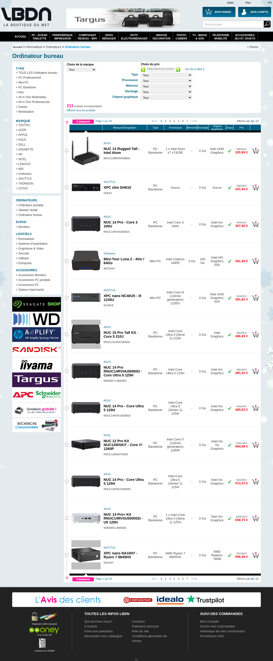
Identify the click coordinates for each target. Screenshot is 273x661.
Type (155, 127)
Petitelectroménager (134, 37)
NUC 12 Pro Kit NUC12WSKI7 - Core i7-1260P (123, 445)
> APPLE (22, 135)
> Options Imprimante (30, 289)
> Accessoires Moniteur (31, 275)
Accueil (21, 36)
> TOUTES (23, 125)
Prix (241, 127)
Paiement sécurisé (145, 626)
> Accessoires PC (27, 285)
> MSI (20, 169)
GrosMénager (109, 37)
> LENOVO (23, 164)
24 (257, 121)
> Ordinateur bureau (29, 215)
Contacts (90, 626)
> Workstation (25, 111)
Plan (248, 2)
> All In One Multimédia (31, 97)
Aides (230, 2)
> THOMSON (24, 183)
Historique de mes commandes (222, 631)
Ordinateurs (53, 47)
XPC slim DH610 (117, 187)
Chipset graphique (217, 127)
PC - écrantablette (39, 37)
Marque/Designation (124, 127)
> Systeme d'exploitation (32, 243)
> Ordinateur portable (30, 205)
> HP (19, 154)
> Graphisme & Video (30, 248)
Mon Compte (209, 621)
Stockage (202, 127)
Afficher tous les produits (81, 110)
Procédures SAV (212, 636)
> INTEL (21, 159)
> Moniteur (23, 227)
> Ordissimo (23, 174)
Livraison (138, 621)
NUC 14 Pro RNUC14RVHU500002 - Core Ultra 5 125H (123, 371)
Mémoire (192, 127)
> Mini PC (22, 82)
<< (153, 121)
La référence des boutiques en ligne (25, 20)
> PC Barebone (26, 87)
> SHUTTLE (24, 178)
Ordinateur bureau (77, 47)
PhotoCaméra (181, 37)
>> (195, 121)
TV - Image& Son (199, 37)
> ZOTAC (22, 188)
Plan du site (140, 631)
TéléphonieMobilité (220, 37)
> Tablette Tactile (27, 210)
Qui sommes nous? (98, 621)
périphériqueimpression (62, 37)
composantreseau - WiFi (87, 37)
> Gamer (21, 107)
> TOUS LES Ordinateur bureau (36, 72)
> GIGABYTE (24, 149)
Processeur (175, 127)
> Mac (20, 92)
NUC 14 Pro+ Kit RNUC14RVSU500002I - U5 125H (123, 518)
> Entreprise (24, 263)
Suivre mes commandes (217, 626)
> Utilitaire (22, 258)
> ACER (21, 130)
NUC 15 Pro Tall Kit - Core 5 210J (121, 334)
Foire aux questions (98, 631)
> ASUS (21, 139)
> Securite (22, 253)
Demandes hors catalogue (103, 636)
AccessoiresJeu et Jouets (244, 37)
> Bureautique (25, 239)
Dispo (229, 127)
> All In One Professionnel (32, 102)
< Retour (252, 47)
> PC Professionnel (28, 77)
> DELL (21, 144)
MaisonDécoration (161, 37)
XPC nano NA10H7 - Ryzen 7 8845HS (120, 555)
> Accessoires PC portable (33, 280)
